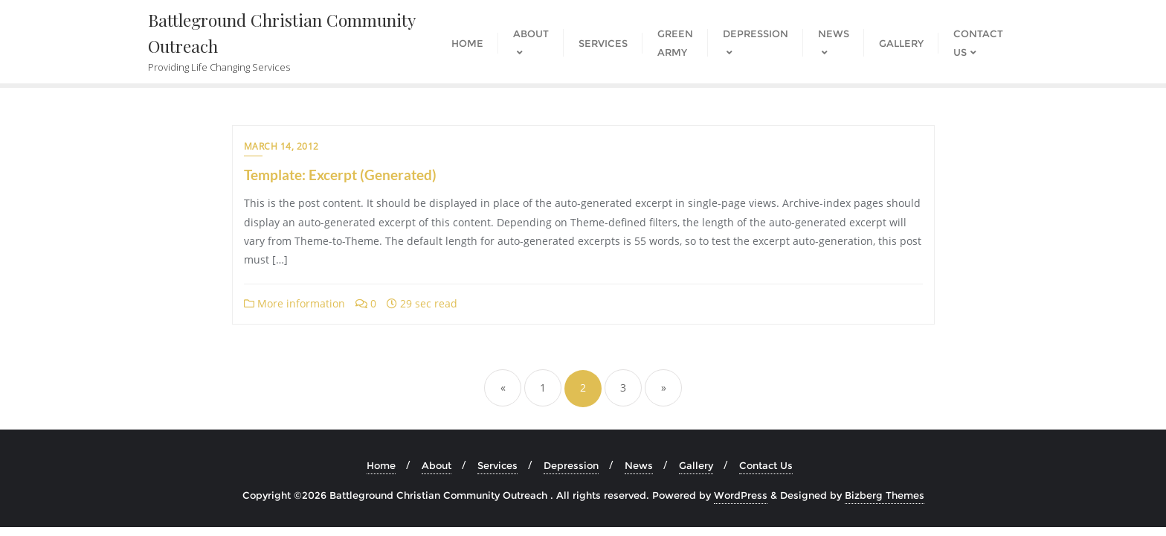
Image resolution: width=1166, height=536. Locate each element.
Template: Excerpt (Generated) (340, 174)
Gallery (696, 465)
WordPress (740, 495)
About (436, 465)
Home (381, 465)
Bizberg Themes (884, 495)
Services (497, 465)
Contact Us (766, 465)
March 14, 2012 (281, 146)
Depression (571, 465)
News (639, 465)
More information (294, 303)
